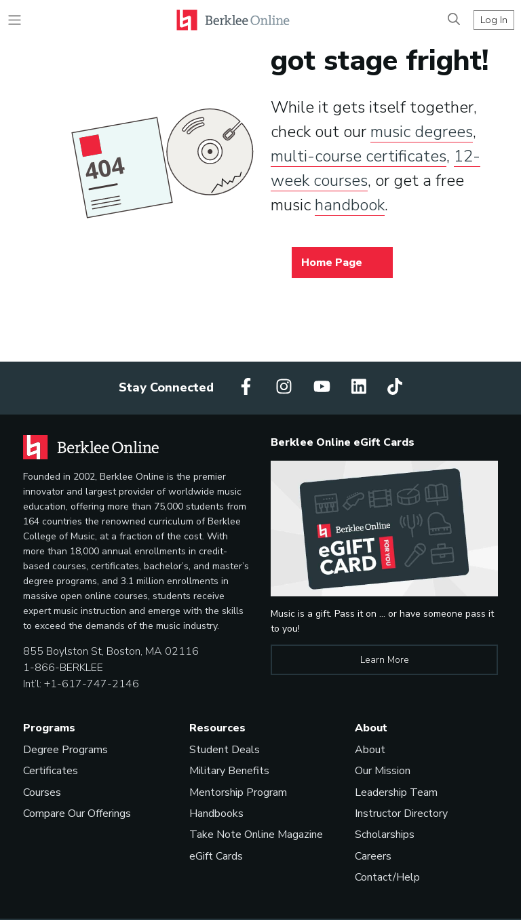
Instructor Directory (401, 813)
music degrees (421, 131)
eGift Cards (216, 856)
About (370, 749)
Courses (42, 792)
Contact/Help (387, 877)
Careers (373, 856)
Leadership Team (396, 792)
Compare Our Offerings (77, 813)
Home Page (331, 262)
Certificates (50, 770)
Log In (493, 19)
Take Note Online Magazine (256, 834)
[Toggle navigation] (14, 20)
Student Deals (224, 749)
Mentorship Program (238, 792)
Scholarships (384, 834)
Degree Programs (65, 749)
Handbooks (216, 813)
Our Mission (382, 770)
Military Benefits (229, 770)
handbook (350, 205)
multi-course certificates (358, 156)
